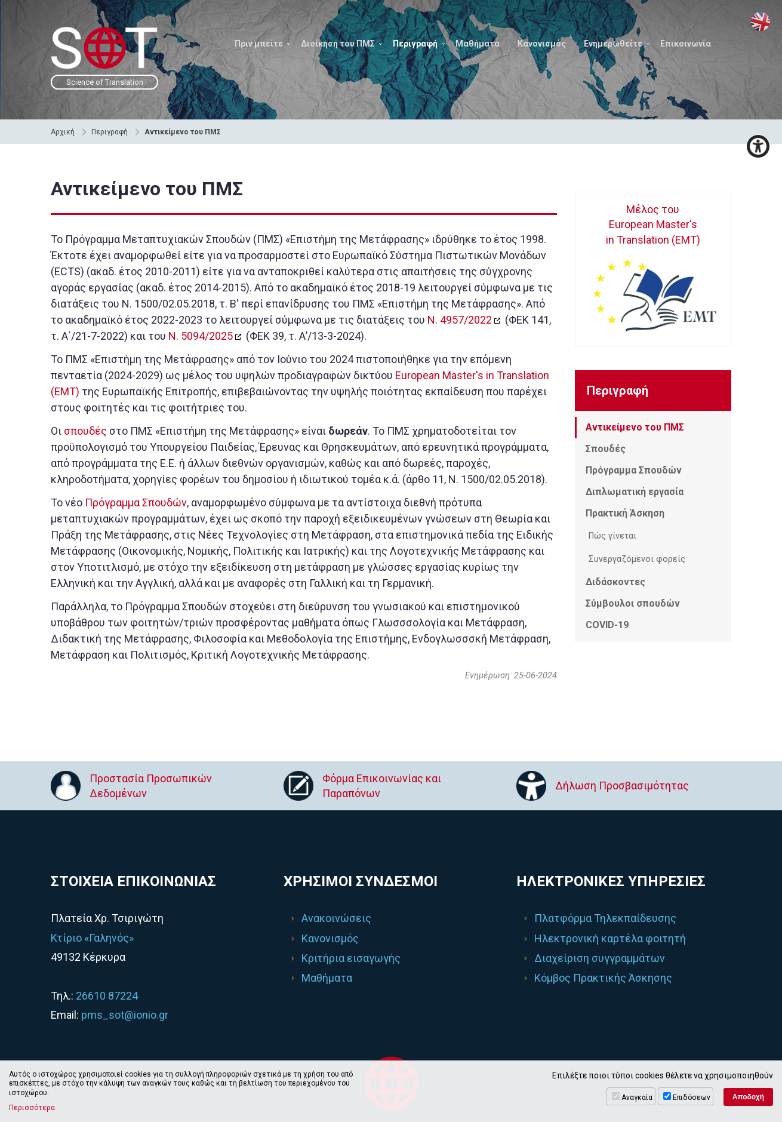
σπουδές (85, 431)
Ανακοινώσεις (336, 918)
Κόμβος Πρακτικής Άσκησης (603, 978)
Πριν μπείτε (259, 43)
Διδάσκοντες (615, 582)
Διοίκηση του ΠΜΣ (338, 43)
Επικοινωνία (685, 43)
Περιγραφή (415, 43)
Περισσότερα (32, 1107)
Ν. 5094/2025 (200, 336)
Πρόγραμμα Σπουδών (136, 502)
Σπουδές (606, 448)
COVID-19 (607, 625)
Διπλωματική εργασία (635, 491)
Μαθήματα (477, 43)
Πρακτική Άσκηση (625, 513)
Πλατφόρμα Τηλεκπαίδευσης (605, 918)
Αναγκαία (636, 1097)
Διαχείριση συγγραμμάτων (599, 958)
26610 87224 (107, 995)
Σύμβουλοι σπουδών (633, 603)
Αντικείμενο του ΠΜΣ (635, 427)
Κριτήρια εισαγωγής (351, 958)
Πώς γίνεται (612, 536)
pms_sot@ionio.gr (124, 1015)
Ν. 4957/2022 (459, 319)
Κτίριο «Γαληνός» (92, 938)
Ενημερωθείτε (613, 43)
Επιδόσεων (691, 1097)
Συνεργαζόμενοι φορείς (637, 559)
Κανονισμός (542, 43)
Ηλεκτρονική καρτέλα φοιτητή (610, 938)
